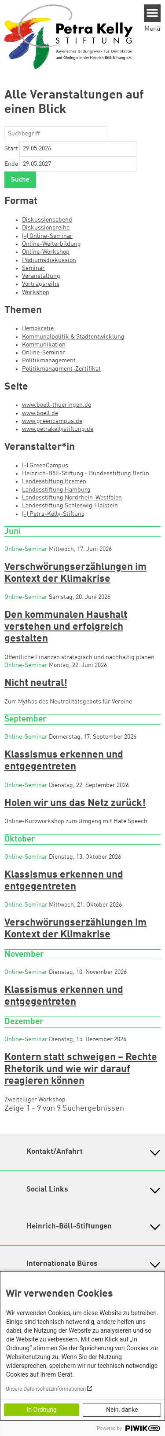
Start (11, 149)
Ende (11, 164)
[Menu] (152, 13)
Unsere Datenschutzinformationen (46, 1389)
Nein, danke (122, 1409)
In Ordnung (42, 1409)
